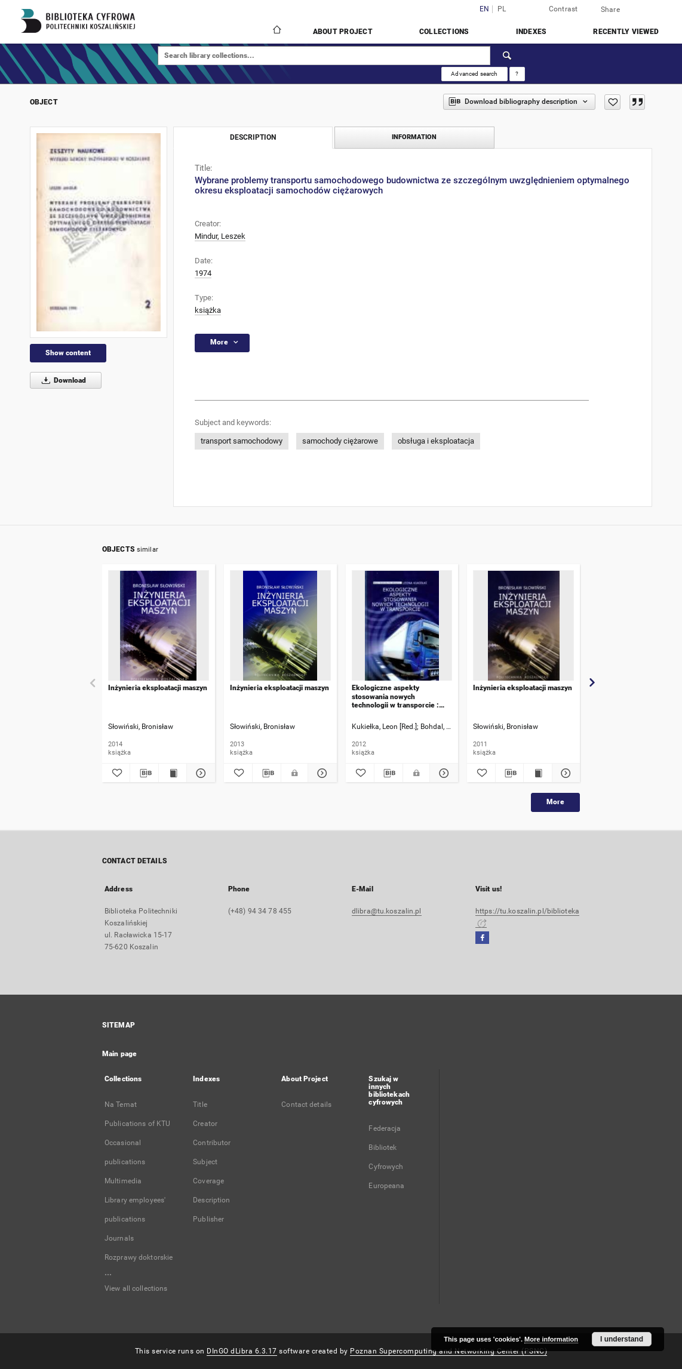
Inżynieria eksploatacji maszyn (157, 688)
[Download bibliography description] (144, 773)
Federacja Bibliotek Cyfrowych (385, 1147)
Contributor (212, 1143)
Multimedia (123, 1181)
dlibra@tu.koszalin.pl (387, 911)
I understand (621, 1339)
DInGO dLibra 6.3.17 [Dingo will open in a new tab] (242, 1351)
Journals (119, 1238)
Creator (205, 1123)
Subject (205, 1162)
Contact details (306, 1104)
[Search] (507, 55)
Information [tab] (414, 137)
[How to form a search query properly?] (517, 74)
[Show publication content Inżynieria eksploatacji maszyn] (172, 773)
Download (62, 380)
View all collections (136, 1288)
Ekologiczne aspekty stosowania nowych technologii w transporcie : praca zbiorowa (395, 696)
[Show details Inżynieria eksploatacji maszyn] (199, 773)
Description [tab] (253, 137)
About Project (343, 31)
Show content (68, 353)
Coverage (208, 1181)
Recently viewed (626, 31)
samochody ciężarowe (340, 440)
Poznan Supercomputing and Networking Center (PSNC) (448, 1351)
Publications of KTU (137, 1123)
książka (208, 310)
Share (610, 9)
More (555, 802)
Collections (444, 31)
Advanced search (474, 73)
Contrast (563, 9)
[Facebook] (482, 938)
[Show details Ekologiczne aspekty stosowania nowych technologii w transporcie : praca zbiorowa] (442, 773)
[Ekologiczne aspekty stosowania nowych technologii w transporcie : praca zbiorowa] (402, 626)
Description (211, 1200)
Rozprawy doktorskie (139, 1257)
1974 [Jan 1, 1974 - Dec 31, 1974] (203, 273)
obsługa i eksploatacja (436, 440)
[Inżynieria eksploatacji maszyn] (158, 626)
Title (200, 1104)
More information (551, 1339)
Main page (119, 1054)
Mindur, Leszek (220, 236)
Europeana (386, 1186)
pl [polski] (501, 9)
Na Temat (121, 1104)
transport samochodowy (241, 440)
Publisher (208, 1219)
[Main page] (276, 31)
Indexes (531, 31)
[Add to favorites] (612, 102)
